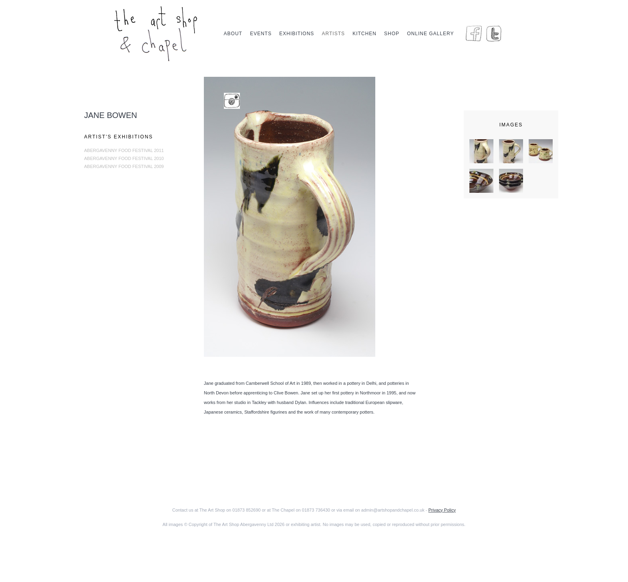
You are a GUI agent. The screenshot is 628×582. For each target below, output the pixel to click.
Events (261, 33)
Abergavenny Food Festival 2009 (124, 166)
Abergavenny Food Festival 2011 (124, 150)
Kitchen (364, 33)
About (233, 33)
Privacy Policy (441, 510)
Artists (333, 33)
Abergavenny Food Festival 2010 (124, 158)
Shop (391, 33)
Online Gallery (430, 33)
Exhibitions (296, 33)
